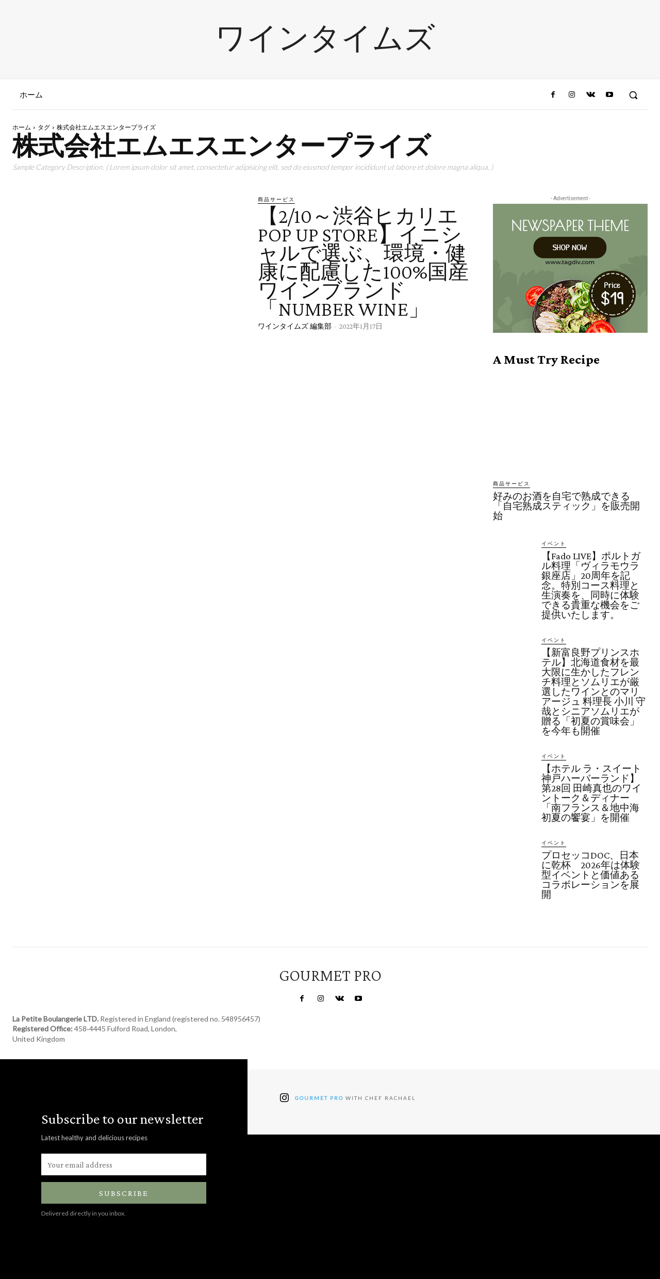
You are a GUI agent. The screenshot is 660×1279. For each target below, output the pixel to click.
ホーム (21, 127)
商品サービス (276, 199)
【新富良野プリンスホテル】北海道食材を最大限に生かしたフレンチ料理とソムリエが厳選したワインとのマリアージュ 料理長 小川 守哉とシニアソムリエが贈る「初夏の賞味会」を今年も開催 (593, 691)
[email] (123, 1164)
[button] (633, 94)
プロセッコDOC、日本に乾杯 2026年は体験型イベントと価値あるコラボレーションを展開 (590, 875)
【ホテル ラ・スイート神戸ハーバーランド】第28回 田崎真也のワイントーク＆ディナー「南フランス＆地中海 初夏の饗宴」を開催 (595, 793)
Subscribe (123, 1193)
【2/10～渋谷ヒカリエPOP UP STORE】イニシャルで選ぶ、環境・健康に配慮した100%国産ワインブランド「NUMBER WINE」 (363, 262)
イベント (553, 543)
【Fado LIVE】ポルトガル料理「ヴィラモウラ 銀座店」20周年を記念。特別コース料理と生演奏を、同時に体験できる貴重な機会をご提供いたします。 (590, 585)
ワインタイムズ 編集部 (295, 326)
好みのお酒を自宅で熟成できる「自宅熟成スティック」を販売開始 (566, 506)
